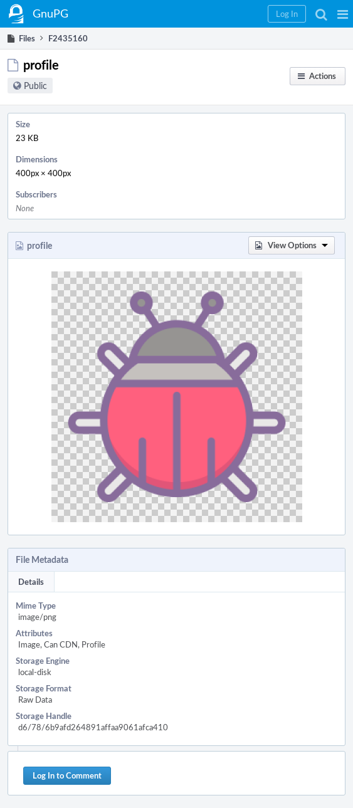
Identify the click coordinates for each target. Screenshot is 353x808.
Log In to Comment (67, 775)
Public (35, 86)
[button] (342, 14)
